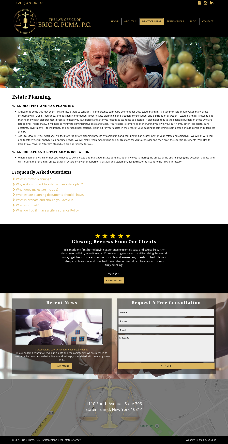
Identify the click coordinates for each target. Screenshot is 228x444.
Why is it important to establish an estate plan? (47, 184)
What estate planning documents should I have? (48, 195)
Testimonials (175, 21)
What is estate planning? (31, 179)
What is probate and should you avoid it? (43, 200)
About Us (130, 21)
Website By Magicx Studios (201, 439)
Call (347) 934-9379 (30, 3)
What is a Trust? (25, 205)
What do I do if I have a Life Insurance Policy (45, 210)
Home (114, 21)
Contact (207, 21)
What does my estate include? (35, 189)
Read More (114, 280)
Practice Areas (151, 21)
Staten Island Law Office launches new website (61, 349)
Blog (193, 21)
